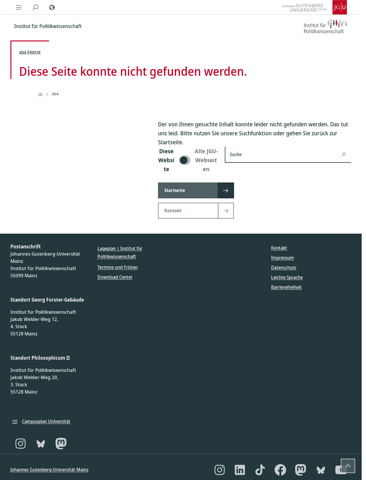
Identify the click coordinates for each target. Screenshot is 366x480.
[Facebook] (280, 470)
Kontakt (279, 248)
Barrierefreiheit (286, 287)
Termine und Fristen (118, 267)
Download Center (115, 277)
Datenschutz (283, 267)
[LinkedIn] (240, 470)
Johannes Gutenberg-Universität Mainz (49, 469)
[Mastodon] (61, 443)
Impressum (282, 257)
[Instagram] (20, 443)
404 (55, 94)
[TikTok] (260, 470)
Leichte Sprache (287, 277)
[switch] (188, 160)
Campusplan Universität (46, 421)
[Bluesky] (41, 443)
